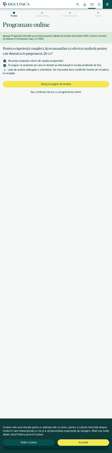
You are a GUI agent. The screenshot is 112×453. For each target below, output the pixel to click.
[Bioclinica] (16, 4)
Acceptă (83, 442)
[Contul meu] (99, 4)
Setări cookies (29, 442)
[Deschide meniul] (107, 4)
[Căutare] (77, 4)
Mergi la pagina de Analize (56, 84)
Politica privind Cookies (30, 434)
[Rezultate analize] (84, 4)
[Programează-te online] (92, 4)
